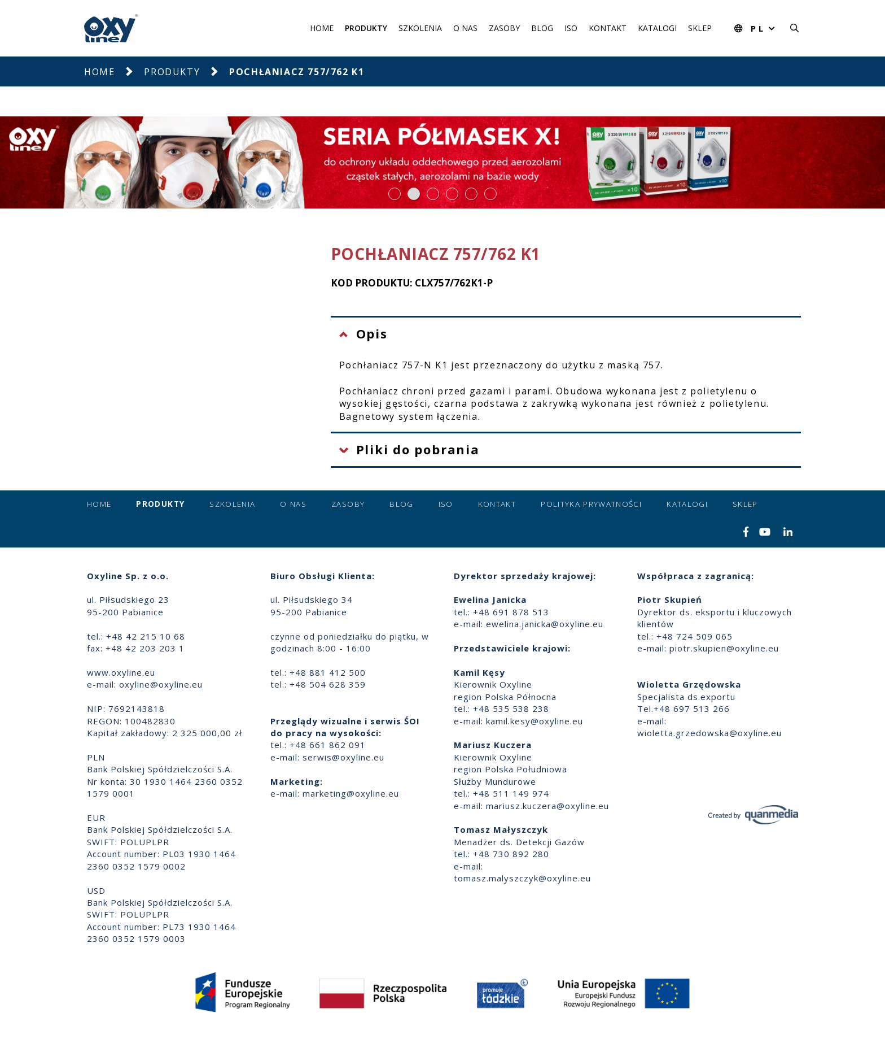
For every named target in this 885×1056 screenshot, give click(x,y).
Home (322, 28)
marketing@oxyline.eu (351, 793)
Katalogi (657, 28)
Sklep (700, 28)
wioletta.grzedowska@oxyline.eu (709, 732)
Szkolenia (420, 28)
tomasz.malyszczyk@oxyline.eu (522, 878)
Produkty (366, 28)
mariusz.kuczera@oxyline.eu (547, 805)
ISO (570, 28)
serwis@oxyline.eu (343, 757)
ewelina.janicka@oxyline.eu (544, 623)
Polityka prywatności (591, 504)
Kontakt (607, 28)
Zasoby (504, 28)
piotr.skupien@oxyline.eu (724, 648)
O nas (465, 28)
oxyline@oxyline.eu (161, 684)
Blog (542, 28)
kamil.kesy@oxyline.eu (534, 721)
